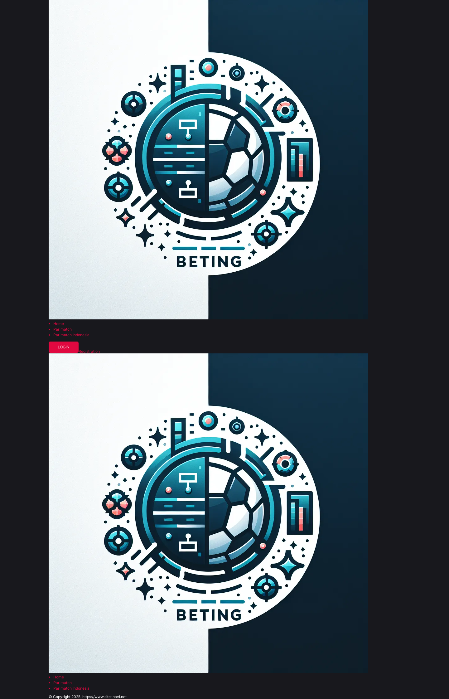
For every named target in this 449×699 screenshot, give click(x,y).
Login (63, 347)
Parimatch (62, 329)
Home (58, 324)
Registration (89, 351)
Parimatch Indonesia (71, 335)
